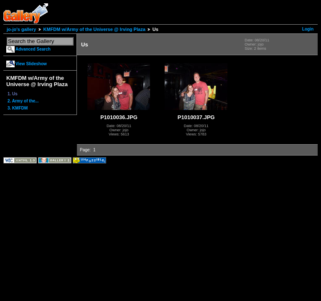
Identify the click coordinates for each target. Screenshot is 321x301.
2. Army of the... (23, 101)
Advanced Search (33, 49)
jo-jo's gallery (21, 29)
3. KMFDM (18, 108)
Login (307, 29)
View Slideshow (31, 63)
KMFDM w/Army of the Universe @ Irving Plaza (94, 29)
